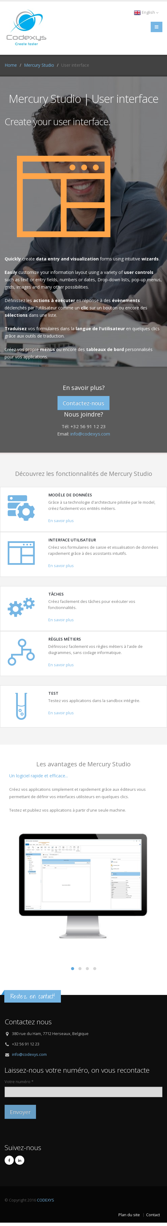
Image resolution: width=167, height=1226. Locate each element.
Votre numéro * (19, 1081)
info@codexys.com (90, 434)
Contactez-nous (83, 403)
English (146, 12)
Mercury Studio (39, 65)
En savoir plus (61, 520)
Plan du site (129, 1214)
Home (11, 65)
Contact (153, 1214)
